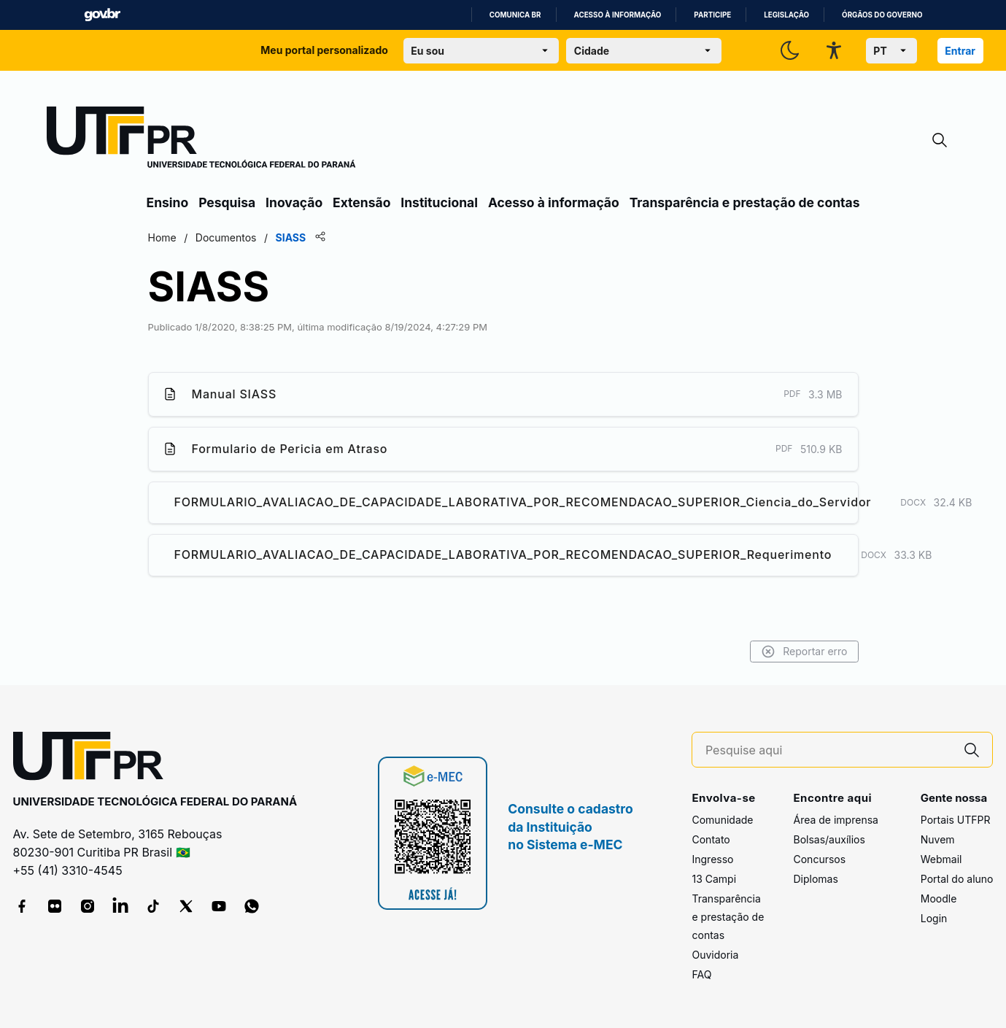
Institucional (439, 202)
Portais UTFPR (956, 819)
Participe (712, 15)
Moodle (939, 898)
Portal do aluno (957, 879)
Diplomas (815, 879)
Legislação (786, 15)
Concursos (819, 859)
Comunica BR (515, 15)
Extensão (361, 202)
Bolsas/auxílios (828, 839)
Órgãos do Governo (882, 15)
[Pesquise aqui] (828, 750)
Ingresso (712, 859)
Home (162, 237)
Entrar (960, 51)
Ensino (168, 202)
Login (934, 918)
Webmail (941, 859)
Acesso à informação (618, 15)
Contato (711, 839)
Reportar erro (804, 651)
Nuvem (938, 839)
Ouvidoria (715, 954)
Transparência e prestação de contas (745, 202)
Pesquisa (226, 202)
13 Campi (714, 879)
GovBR (102, 15)
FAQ (701, 974)
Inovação (294, 202)
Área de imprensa (835, 819)
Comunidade (722, 819)
